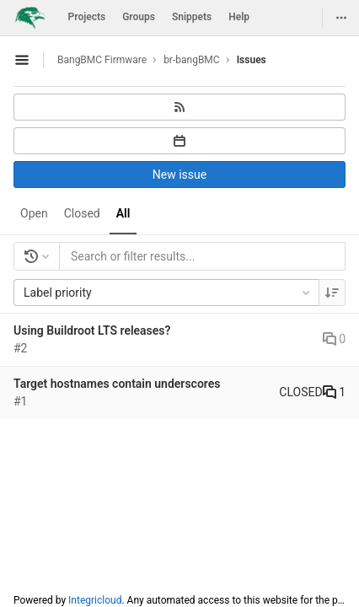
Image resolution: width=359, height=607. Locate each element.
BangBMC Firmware (102, 60)
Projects (87, 17)
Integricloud (94, 600)
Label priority (168, 292)
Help (238, 17)
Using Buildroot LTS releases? (91, 330)
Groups (138, 17)
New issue (179, 174)
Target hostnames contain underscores (116, 383)
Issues (251, 60)
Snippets (192, 17)
